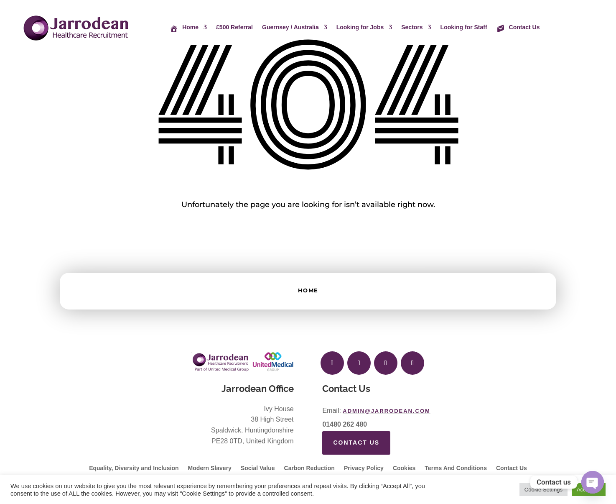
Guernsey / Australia (290, 27)
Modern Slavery (210, 468)
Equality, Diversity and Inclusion (133, 468)
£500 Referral (234, 27)
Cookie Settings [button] (543, 489)
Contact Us (356, 442)
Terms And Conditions (456, 468)
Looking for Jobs (360, 27)
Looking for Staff (463, 27)
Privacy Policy (364, 468)
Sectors (412, 27)
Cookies (404, 468)
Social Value (258, 468)
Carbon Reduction (309, 468)
